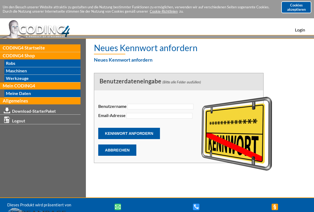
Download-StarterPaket (30, 110)
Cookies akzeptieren (296, 7)
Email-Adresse (112, 115)
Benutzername (112, 106)
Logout (14, 119)
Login (300, 29)
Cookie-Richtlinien (164, 11)
